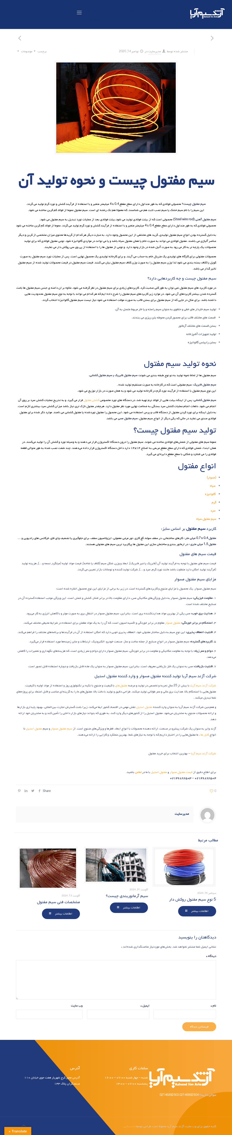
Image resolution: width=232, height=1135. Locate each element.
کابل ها (205, 734)
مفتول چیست (147, 180)
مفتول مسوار (173, 622)
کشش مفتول (91, 400)
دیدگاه (211, 956)
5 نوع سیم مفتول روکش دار (192, 899)
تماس (138, 772)
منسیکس (129, 1126)
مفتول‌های (121, 685)
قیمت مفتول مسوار (181, 772)
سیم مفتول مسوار (61, 728)
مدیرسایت (154, 51)
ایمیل (145, 1005)
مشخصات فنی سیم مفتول (58, 902)
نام (213, 1005)
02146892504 (189, 1095)
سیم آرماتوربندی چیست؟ (127, 896)
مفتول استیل (144, 707)
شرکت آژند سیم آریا (203, 685)
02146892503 (169, 1095)
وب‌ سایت (77, 1005)
